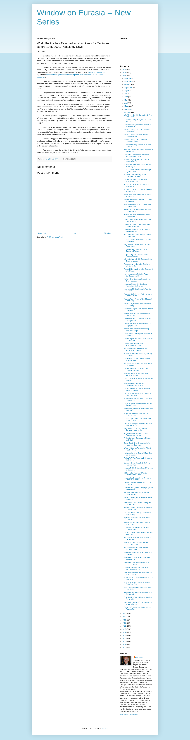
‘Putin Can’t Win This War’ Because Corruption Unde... (136, 543)
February (127, 109)
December (128, 78)
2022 (125, 617)
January (127, 112)
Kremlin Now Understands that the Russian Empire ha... (136, 136)
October (127, 85)
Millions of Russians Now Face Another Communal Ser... (137, 210)
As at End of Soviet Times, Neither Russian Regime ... (136, 255)
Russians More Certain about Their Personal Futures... (136, 374)
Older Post (107, 233)
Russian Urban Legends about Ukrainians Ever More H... (134, 384)
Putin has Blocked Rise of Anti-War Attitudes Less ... (136, 528)
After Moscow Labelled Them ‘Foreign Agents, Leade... (137, 170)
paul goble (139, 657)
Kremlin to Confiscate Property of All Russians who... (136, 185)
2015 (125, 638)
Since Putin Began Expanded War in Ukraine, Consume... (137, 225)
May (126, 100)
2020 (125, 623)
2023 (125, 614)
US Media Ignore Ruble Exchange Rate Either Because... (138, 260)
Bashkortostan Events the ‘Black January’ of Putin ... (135, 250)
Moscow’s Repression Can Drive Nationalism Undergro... (135, 285)
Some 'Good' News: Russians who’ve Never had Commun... (137, 444)
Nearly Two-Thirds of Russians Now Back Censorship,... (136, 563)
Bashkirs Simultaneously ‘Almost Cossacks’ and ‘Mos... (135, 175)
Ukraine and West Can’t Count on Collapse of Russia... (136, 369)
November (128, 81)
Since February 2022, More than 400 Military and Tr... (137, 230)
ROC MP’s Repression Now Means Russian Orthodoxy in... (136, 156)
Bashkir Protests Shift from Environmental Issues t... (133, 345)
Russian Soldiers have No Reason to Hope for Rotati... (137, 548)
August (127, 91)
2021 (125, 620)
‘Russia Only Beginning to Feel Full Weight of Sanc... (136, 161)
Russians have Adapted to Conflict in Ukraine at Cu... (137, 265)
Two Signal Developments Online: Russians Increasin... (136, 434)
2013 (125, 645)
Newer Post (42, 233)
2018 (125, 629)
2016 (125, 635)
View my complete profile (129, 714)
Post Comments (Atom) (55, 237)
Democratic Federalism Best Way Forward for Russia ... (136, 180)
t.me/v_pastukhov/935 (96, 72)
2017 (125, 632)
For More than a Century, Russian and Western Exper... (137, 513)
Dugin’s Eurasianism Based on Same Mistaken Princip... (137, 389)
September (128, 88)
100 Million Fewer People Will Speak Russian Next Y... (137, 215)
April (126, 103)
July (126, 94)
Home (75, 233)
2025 (125, 73)
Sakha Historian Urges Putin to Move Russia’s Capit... (137, 464)
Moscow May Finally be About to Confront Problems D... (135, 429)
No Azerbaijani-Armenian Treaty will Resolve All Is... (136, 494)
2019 (125, 626)
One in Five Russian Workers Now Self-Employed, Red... (138, 325)
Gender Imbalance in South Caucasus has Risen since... (137, 394)
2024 (125, 76)
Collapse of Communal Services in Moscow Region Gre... (136, 568)
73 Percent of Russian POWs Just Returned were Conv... (136, 474)
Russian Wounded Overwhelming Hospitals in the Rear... (136, 349)
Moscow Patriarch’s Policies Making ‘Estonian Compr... (136, 330)
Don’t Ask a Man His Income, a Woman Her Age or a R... (138, 320)
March (126, 106)
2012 (125, 648)
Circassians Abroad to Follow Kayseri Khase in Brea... (137, 359)
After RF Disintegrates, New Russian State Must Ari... (137, 583)
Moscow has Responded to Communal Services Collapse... (137, 479)
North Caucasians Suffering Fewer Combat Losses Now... (136, 275)
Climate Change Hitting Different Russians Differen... (135, 141)
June (126, 97)
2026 (125, 70)
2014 (125, 641)
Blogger (104, 728)
